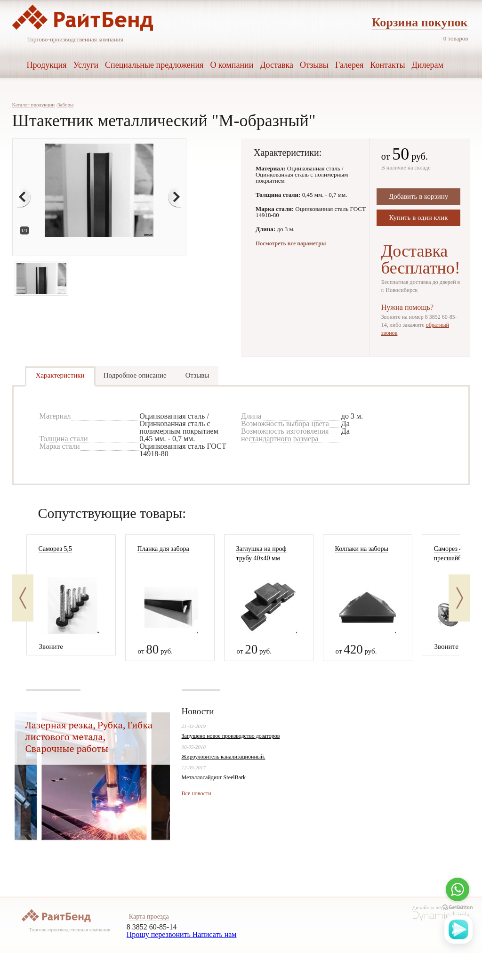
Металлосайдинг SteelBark (214, 777)
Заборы (65, 104)
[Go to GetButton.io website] (457, 908)
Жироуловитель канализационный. (223, 756)
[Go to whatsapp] (457, 889)
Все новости (196, 793)
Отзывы (197, 375)
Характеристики (60, 375)
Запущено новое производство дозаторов (231, 736)
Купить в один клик (418, 217)
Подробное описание (135, 375)
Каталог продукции (33, 104)
